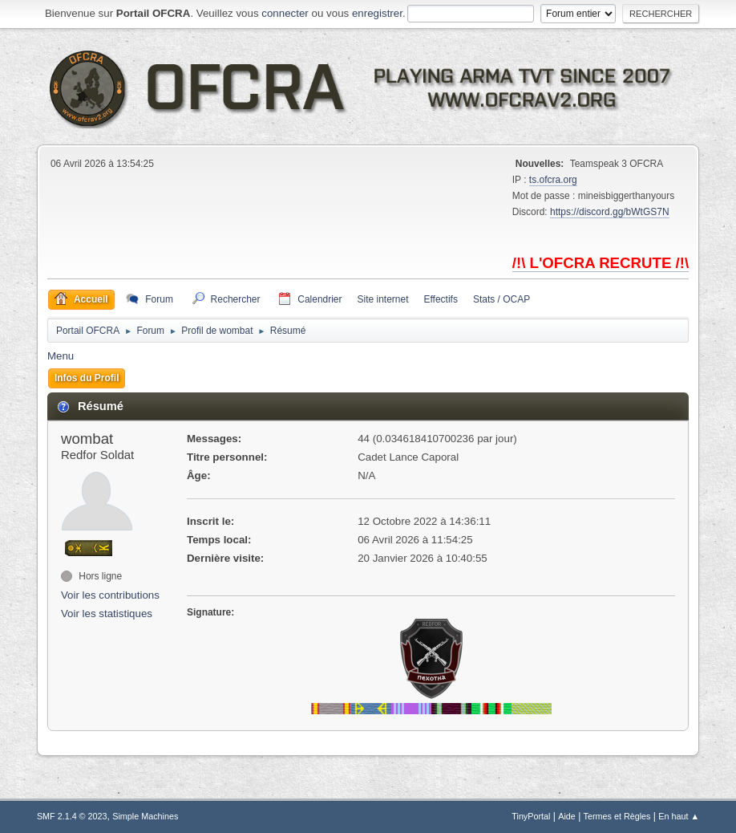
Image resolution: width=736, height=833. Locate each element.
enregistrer (377, 13)
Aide (567, 816)
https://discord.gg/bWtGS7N (609, 211)
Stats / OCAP (501, 299)
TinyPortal (531, 816)
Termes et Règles (617, 816)
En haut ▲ (678, 816)
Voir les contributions (110, 595)
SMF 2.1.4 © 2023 (72, 816)
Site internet (383, 299)
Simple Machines (145, 816)
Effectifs (441, 299)
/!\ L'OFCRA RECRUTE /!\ (600, 262)
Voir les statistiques (106, 613)
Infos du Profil (87, 378)
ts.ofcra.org (553, 179)
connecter (285, 13)
